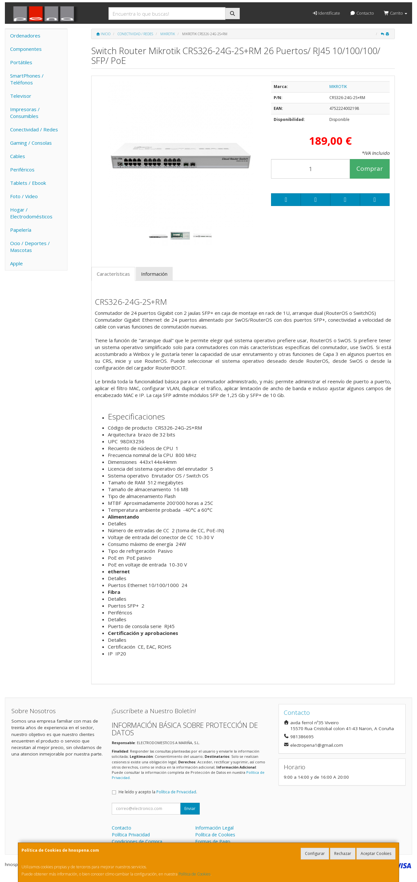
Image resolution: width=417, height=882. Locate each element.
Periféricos (22, 169)
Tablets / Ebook (28, 183)
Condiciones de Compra (137, 841)
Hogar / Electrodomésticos (31, 213)
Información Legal (214, 828)
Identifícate (326, 13)
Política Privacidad (131, 834)
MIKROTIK (338, 86)
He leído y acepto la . (158, 792)
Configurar (315, 853)
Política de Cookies (194, 874)
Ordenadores (25, 35)
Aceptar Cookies (376, 853)
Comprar (369, 168)
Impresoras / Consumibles (25, 112)
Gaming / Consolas (31, 143)
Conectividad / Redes (34, 129)
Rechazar (342, 853)
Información (154, 274)
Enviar (189, 808)
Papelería (20, 230)
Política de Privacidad (176, 792)
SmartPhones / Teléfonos (27, 79)
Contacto (362, 13)
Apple (16, 263)
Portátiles (21, 62)
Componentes (26, 49)
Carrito (395, 13)
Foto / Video (24, 196)
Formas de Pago (212, 841)
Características (113, 274)
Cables (17, 156)
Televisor (20, 96)
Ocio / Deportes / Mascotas (30, 246)
